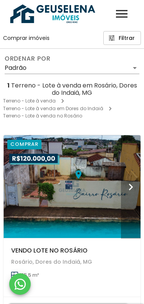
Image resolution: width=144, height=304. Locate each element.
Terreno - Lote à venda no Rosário (42, 115)
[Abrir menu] (121, 14)
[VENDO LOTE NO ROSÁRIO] (72, 186)
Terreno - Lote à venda (29, 100)
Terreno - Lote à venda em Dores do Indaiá (53, 108)
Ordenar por (28, 59)
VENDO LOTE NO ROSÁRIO (49, 250)
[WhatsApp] (20, 284)
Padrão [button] (15, 67)
